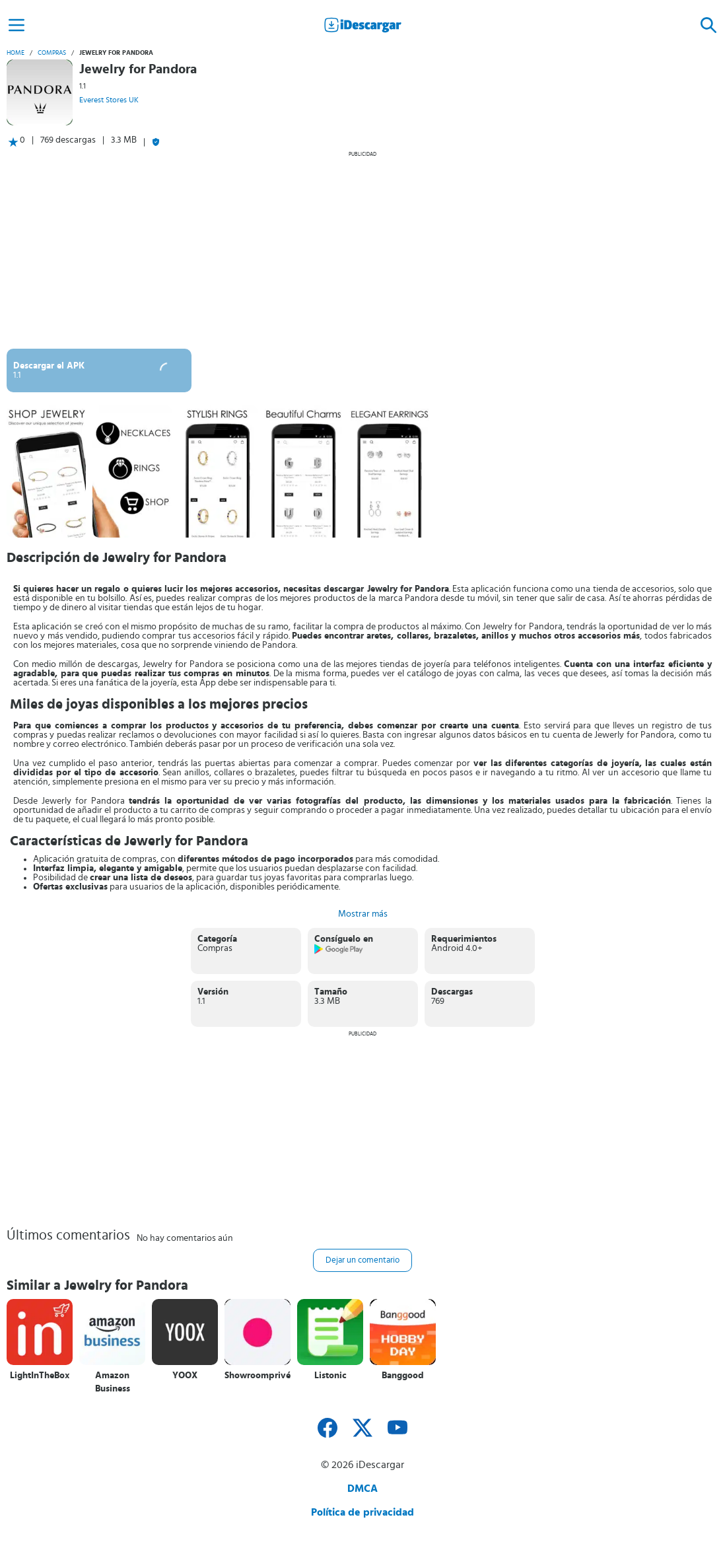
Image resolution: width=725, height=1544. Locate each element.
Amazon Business (112, 1382)
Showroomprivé (257, 1375)
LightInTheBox (39, 1375)
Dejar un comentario (362, 1260)
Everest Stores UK (109, 100)
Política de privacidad (362, 1512)
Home (15, 53)
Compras (52, 53)
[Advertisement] (362, 249)
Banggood (403, 1375)
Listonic (330, 1375)
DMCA (362, 1488)
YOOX (184, 1375)
